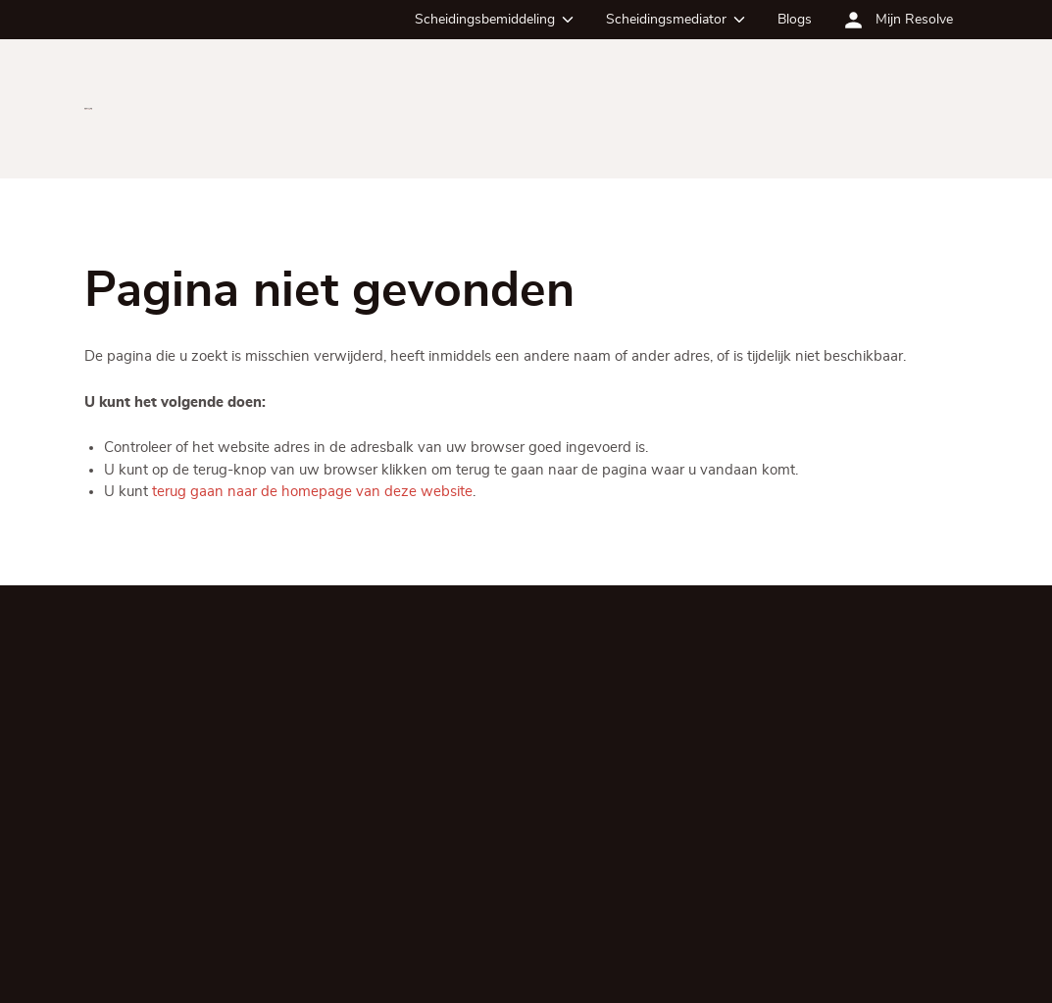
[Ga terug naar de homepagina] (88, 108)
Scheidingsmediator (666, 19)
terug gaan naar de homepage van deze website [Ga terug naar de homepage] (312, 491)
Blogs (794, 19)
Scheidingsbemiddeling (485, 19)
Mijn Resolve (914, 19)
